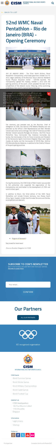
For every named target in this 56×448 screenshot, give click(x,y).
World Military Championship (24, 386)
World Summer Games (22, 378)
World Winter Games (21, 382)
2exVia (40, 443)
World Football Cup (20, 393)
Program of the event (19, 238)
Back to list (11, 12)
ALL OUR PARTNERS (28, 317)
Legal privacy (18, 421)
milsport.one (8, 443)
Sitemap (16, 425)
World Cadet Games (20, 390)
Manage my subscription (16, 268)
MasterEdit (48, 443)
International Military (31, 2)
